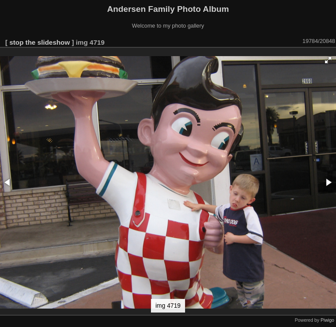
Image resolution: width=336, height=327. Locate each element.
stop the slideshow (39, 42)
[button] (328, 60)
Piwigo (327, 320)
